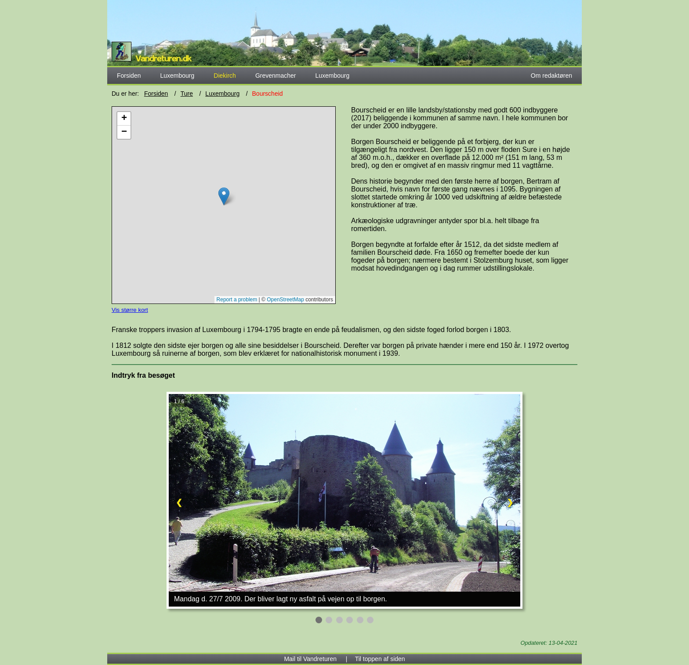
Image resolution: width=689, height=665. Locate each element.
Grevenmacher (275, 75)
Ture (187, 93)
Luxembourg (177, 75)
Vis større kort (130, 310)
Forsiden (129, 75)
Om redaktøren (551, 75)
